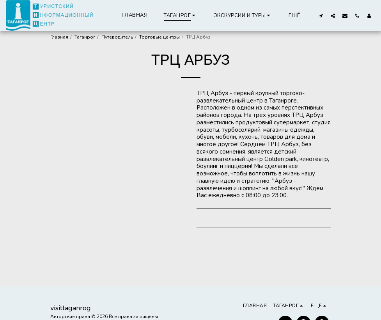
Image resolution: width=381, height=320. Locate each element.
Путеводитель (117, 37)
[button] (243, 15)
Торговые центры (159, 37)
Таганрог (84, 37)
